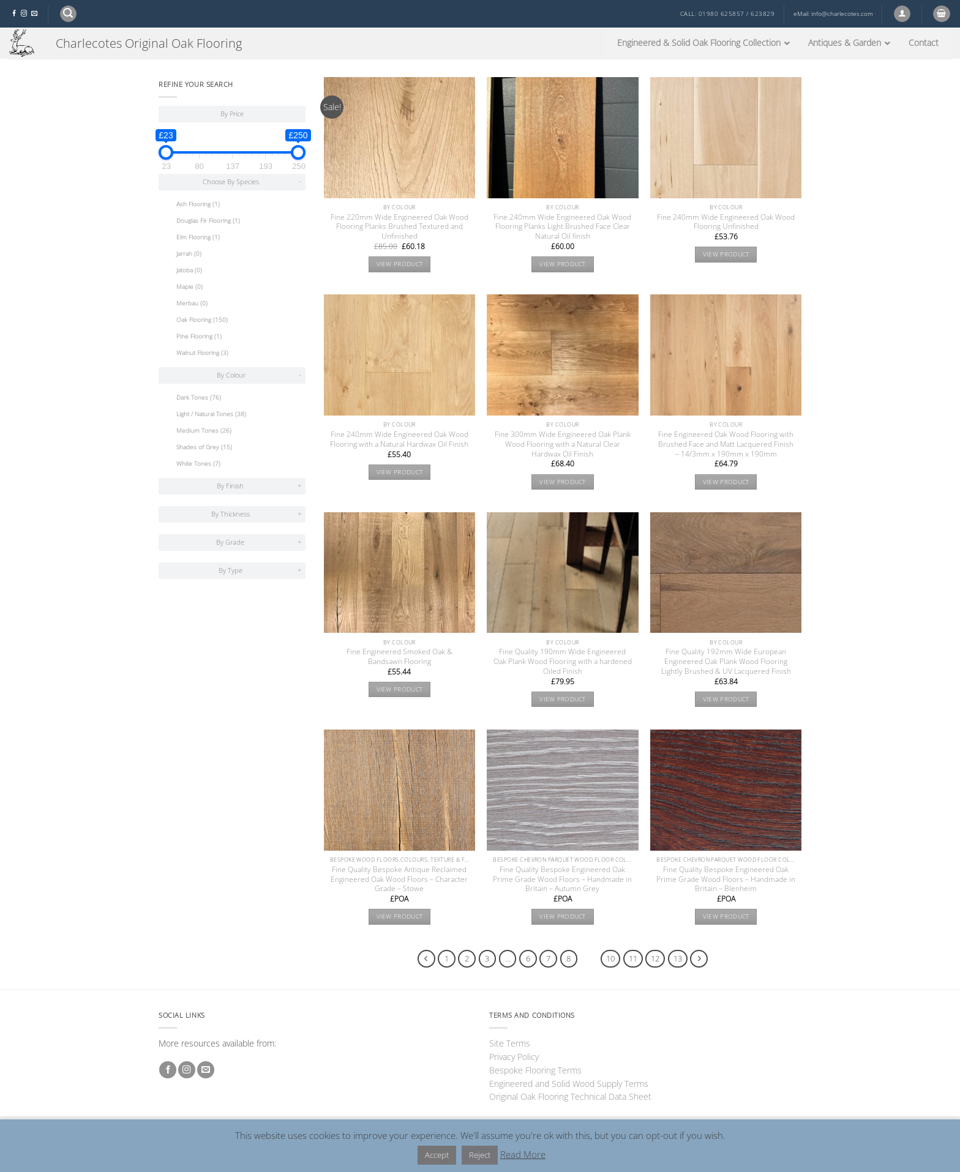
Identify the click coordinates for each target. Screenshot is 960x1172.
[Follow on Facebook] (14, 13)
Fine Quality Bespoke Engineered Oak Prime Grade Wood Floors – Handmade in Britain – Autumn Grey (562, 879)
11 (633, 958)
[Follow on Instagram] (24, 13)
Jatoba (189, 270)
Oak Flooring (202, 320)
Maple (189, 287)
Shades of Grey (204, 447)
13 (677, 958)
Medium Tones (203, 431)
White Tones (198, 464)
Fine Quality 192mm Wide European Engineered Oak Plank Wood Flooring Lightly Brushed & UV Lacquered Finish (726, 661)
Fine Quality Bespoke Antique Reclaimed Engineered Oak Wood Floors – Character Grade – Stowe (399, 879)
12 (655, 958)
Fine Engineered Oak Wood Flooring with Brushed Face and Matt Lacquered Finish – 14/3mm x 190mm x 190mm (725, 444)
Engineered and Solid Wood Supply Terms (568, 1083)
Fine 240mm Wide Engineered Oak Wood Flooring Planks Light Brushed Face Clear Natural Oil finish (562, 227)
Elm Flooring (198, 237)
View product (400, 264)
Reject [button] (479, 1154)
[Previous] (426, 959)
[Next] (699, 959)
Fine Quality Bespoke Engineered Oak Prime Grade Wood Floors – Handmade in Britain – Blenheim (725, 879)
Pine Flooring (199, 336)
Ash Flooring (198, 204)
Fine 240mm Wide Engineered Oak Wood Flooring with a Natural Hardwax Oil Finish (399, 439)
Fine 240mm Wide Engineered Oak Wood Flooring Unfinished (726, 222)
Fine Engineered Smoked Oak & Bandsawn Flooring (399, 656)
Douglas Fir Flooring (208, 221)
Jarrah (188, 254)
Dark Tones (198, 397)
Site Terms (509, 1043)
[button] (68, 14)
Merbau (192, 303)
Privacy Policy (514, 1056)
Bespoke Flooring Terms (535, 1070)
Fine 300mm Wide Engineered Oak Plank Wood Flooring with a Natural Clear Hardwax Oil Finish (563, 444)
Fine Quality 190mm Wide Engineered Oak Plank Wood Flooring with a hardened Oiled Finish (562, 661)
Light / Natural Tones (211, 414)
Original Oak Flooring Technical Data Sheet (570, 1096)
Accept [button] (437, 1154)
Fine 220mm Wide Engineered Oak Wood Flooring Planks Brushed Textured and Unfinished (399, 227)
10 (610, 958)
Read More (523, 1154)
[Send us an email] (34, 13)
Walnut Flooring (202, 353)
